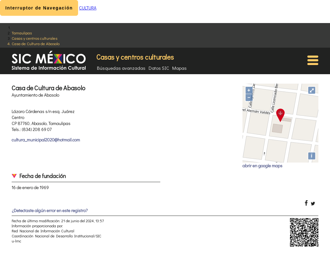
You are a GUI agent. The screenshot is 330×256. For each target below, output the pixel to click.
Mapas (179, 68)
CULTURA (87, 8)
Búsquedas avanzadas (121, 68)
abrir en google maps (262, 166)
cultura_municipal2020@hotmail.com (46, 140)
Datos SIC (159, 68)
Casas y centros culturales (34, 38)
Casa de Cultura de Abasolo (36, 43)
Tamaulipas (22, 32)
